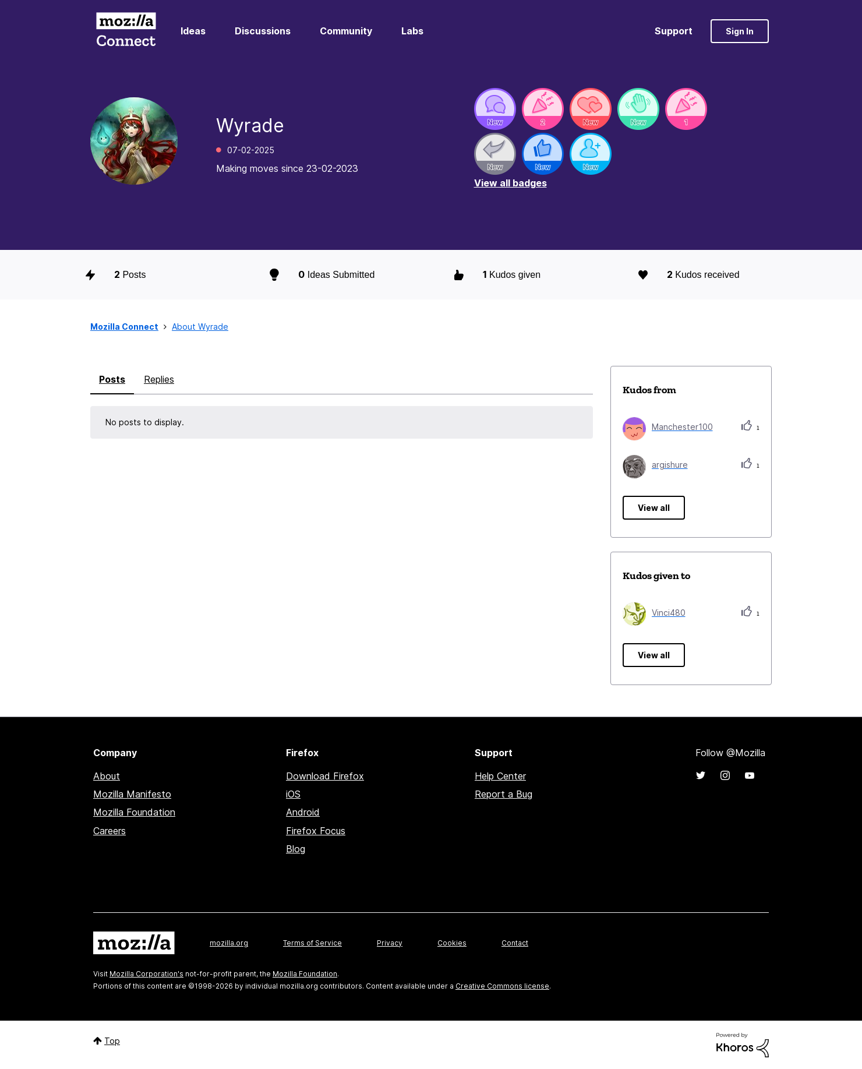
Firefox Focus (315, 831)
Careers (109, 831)
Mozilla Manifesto (132, 794)
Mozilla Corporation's (146, 973)
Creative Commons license (502, 986)
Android (303, 812)
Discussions (263, 31)
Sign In (740, 31)
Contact (514, 943)
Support (674, 31)
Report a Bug (503, 794)
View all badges (510, 183)
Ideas (193, 31)
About (106, 776)
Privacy (389, 943)
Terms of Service (312, 943)
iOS (293, 794)
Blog (295, 849)
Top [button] (112, 1041)
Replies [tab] (159, 379)
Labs (412, 31)
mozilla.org (229, 943)
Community (346, 31)
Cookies (452, 943)
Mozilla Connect (125, 31)
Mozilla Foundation (134, 812)
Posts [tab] (112, 379)
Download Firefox (325, 776)
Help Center (500, 776)
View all (654, 508)
